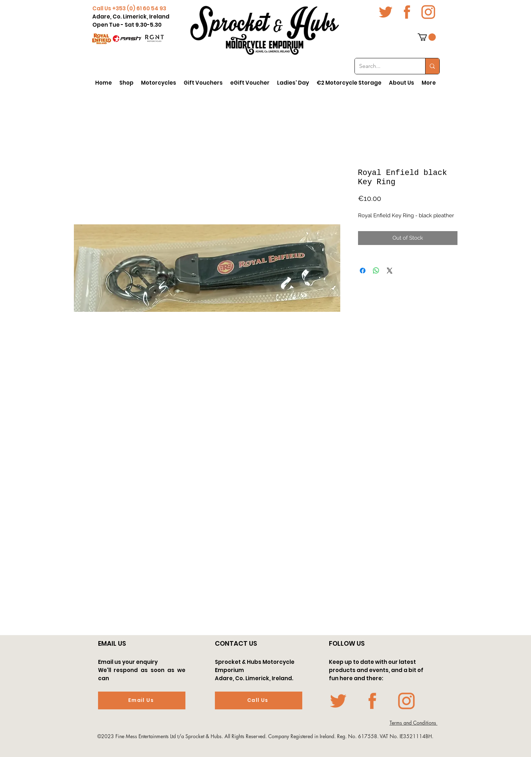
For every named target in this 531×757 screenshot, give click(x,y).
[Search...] (385, 66)
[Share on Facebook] (362, 270)
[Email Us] (141, 700)
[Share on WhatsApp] (376, 270)
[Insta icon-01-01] (428, 12)
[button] (427, 37)
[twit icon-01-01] (386, 12)
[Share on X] (389, 270)
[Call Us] (258, 700)
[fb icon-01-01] (407, 12)
